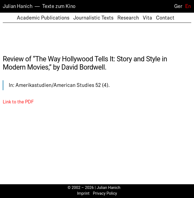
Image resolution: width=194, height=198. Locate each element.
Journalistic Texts (93, 18)
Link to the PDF (18, 102)
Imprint (83, 193)
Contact (165, 18)
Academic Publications (43, 18)
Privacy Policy (105, 193)
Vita (147, 18)
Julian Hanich (17, 6)
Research (128, 18)
